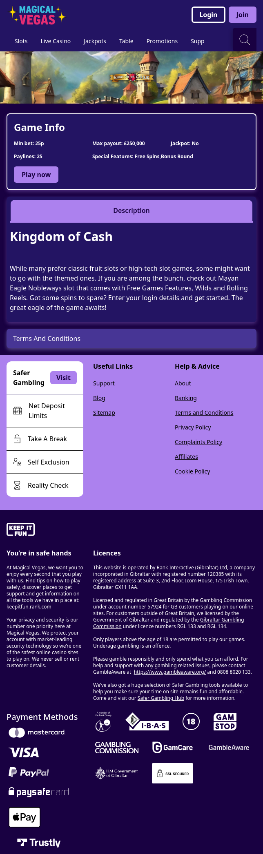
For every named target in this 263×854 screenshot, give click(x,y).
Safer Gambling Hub (161, 698)
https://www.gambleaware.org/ (170, 671)
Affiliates (186, 456)
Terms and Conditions (204, 412)
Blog (99, 398)
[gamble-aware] (45, 530)
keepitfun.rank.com (29, 606)
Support (104, 383)
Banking (186, 398)
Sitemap (104, 412)
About (183, 383)
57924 (154, 606)
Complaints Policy (198, 442)
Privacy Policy (193, 427)
